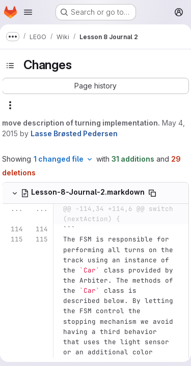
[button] (95, 86)
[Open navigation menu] (28, 12)
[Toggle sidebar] (10, 65)
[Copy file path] (152, 193)
